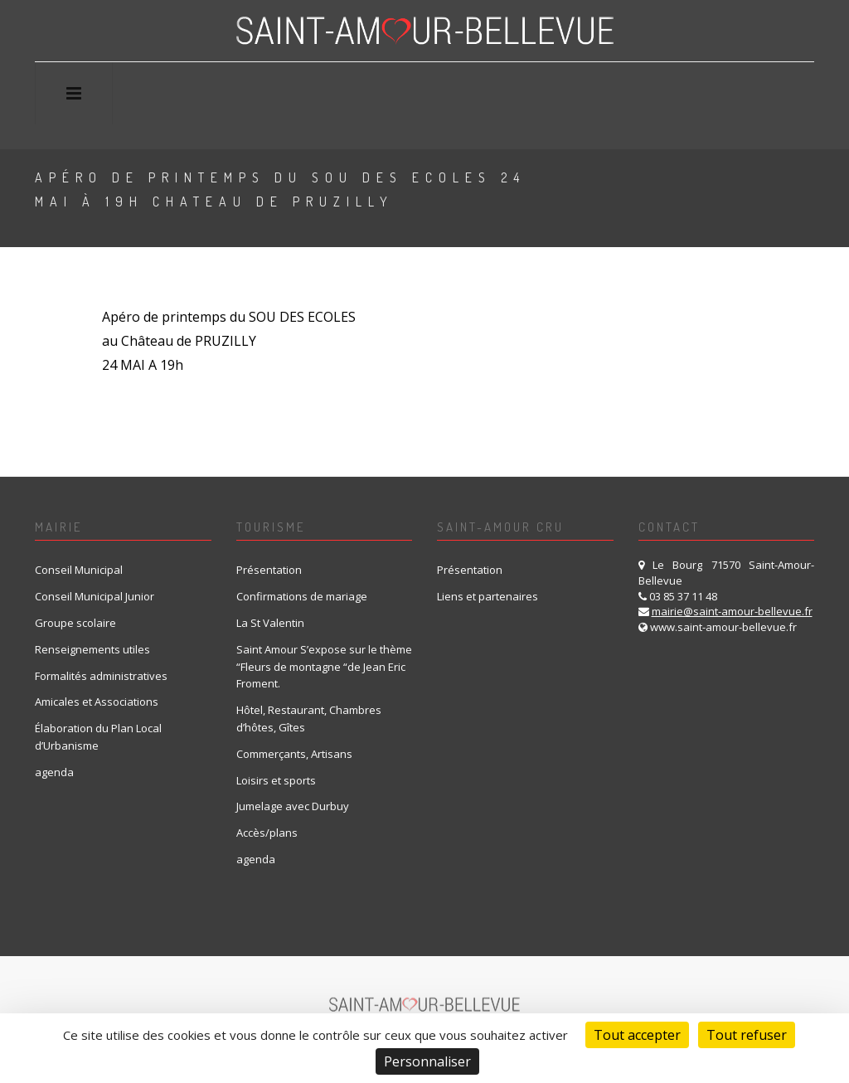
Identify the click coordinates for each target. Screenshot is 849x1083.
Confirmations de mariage (301, 596)
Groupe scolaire (75, 622)
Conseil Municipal (79, 569)
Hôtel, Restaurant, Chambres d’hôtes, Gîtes (308, 718)
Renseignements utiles (92, 649)
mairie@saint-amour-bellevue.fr (732, 611)
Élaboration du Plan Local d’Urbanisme (98, 737)
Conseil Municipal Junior (94, 596)
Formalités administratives (101, 675)
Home (613, 193)
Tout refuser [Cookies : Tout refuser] (746, 1035)
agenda (54, 772)
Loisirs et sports (276, 780)
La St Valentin (270, 622)
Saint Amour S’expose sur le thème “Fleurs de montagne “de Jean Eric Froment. (324, 667)
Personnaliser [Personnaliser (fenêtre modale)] (427, 1061)
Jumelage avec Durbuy (292, 806)
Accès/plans (267, 832)
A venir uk (689, 193)
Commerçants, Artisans (294, 753)
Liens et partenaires (487, 596)
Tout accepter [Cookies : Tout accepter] (637, 1035)
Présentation (269, 569)
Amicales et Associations (96, 701)
